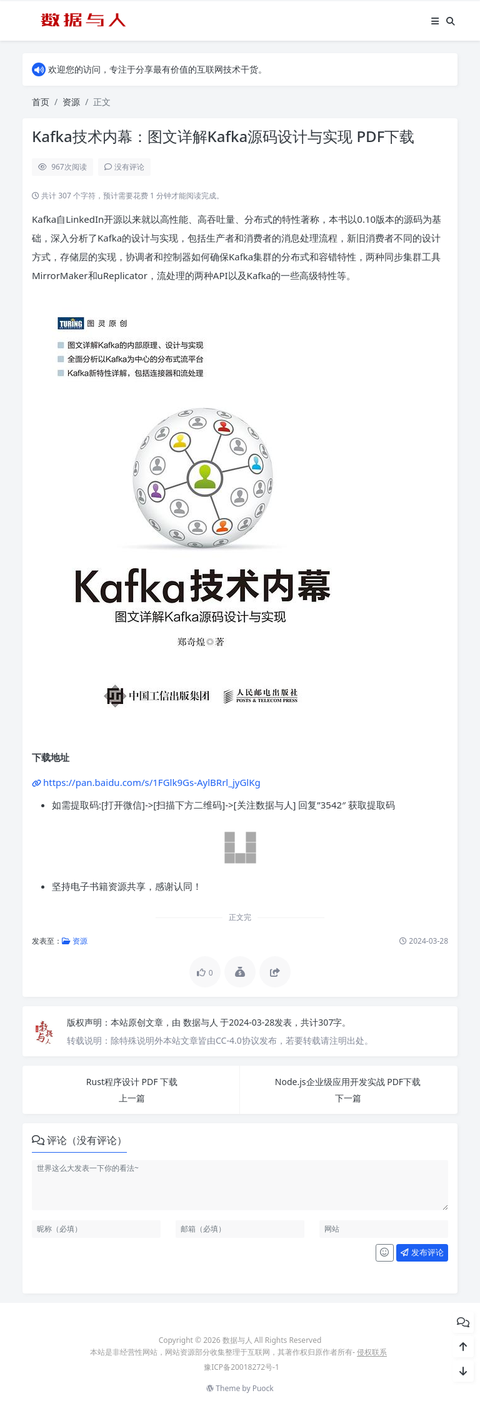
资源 (71, 102)
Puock (263, 1388)
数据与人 (202, 1022)
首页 (40, 102)
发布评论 (422, 1252)
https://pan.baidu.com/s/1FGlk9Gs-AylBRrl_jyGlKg (152, 782)
